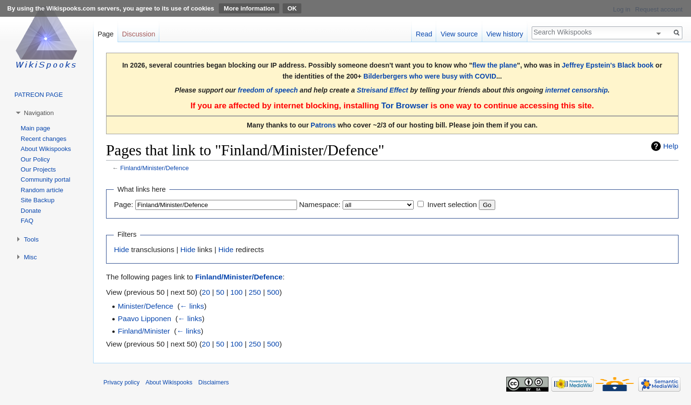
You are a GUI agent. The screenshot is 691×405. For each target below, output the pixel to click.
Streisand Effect (382, 90)
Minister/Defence (145, 306)
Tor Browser (404, 105)
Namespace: (319, 204)
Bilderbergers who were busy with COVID (429, 76)
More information (249, 8)
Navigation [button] (39, 112)
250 (255, 292)
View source (459, 34)
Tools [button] (31, 239)
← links (192, 306)
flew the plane (494, 65)
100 (236, 292)
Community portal (45, 179)
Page (105, 34)
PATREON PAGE (38, 94)
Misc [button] (30, 257)
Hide (121, 249)
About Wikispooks (46, 148)
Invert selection (452, 204)
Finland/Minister (144, 331)
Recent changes (43, 138)
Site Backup (37, 200)
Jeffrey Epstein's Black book (608, 65)
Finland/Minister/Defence (154, 168)
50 (220, 292)
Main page (35, 128)
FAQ (27, 220)
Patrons (322, 125)
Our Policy (35, 159)
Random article (42, 190)
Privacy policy (122, 382)
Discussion (138, 34)
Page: (123, 204)
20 (206, 292)
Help (671, 146)
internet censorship (576, 90)
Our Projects (38, 169)
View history (504, 34)
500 (273, 292)
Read (424, 34)
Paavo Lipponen (144, 318)
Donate (31, 210)
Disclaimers (213, 382)
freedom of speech (268, 90)
